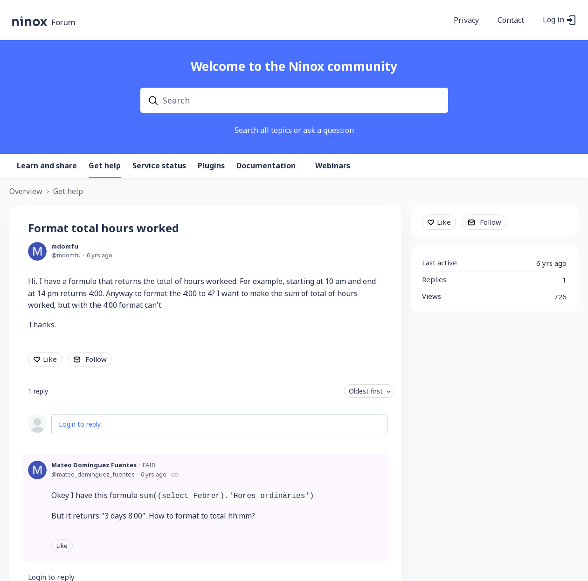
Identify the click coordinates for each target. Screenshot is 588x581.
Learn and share (47, 166)
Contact (511, 20)
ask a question (328, 130)
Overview (25, 191)
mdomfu (64, 246)
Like (50, 359)
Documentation (266, 166)
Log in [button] (553, 20)
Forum (63, 23)
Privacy (466, 20)
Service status (159, 166)
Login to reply (80, 424)
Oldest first (366, 391)
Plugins (211, 166)
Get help (105, 166)
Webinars (332, 166)
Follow (96, 359)
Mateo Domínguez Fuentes (94, 465)
